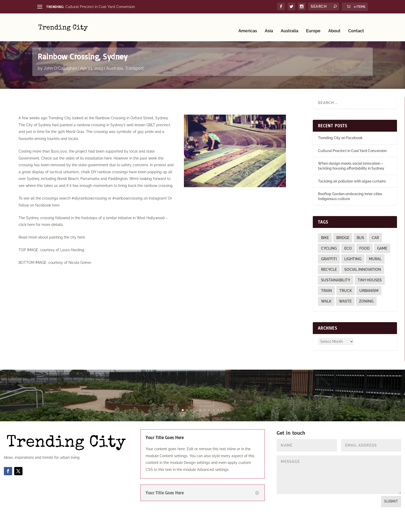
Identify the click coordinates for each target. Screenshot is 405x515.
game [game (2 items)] (382, 248)
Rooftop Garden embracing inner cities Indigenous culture (202, 395)
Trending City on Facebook (340, 138)
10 (222, 409)
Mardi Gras (75, 131)
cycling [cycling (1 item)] (329, 248)
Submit (391, 501)
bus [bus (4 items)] (360, 237)
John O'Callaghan (60, 67)
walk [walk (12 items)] (326, 301)
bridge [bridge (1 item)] (342, 237)
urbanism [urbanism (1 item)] (368, 290)
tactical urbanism (64, 171)
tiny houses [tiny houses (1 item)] (370, 280)
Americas (247, 24)
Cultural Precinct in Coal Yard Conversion (100, 7)
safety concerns (134, 165)
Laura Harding (72, 250)
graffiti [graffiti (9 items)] (329, 259)
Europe (313, 24)
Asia (269, 24)
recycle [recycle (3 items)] (329, 269)
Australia (289, 24)
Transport (134, 67)
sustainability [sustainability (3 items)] (335, 280)
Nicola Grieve (79, 262)
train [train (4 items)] (326, 290)
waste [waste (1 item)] (345, 301)
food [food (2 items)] (364, 248)
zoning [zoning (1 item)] (366, 301)
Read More (203, 403)
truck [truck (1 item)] (345, 290)
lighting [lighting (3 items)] (352, 259)
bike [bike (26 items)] (325, 237)
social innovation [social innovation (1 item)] (362, 269)
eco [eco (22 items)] (348, 248)
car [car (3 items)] (375, 237)
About (334, 24)
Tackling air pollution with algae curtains (352, 181)
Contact (356, 24)
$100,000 (59, 151)
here (108, 158)
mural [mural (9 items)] (375, 259)
